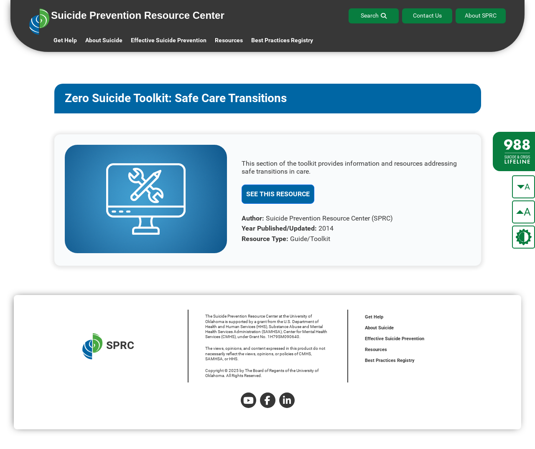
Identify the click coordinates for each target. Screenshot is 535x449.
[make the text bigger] (523, 211)
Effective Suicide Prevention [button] (168, 40)
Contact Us (427, 15)
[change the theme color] (523, 237)
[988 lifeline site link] (514, 151)
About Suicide (103, 40)
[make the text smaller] (523, 186)
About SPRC (481, 15)
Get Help (65, 40)
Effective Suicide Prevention (394, 338)
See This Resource (278, 194)
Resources (376, 349)
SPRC (108, 346)
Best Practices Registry (282, 40)
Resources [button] (229, 40)
